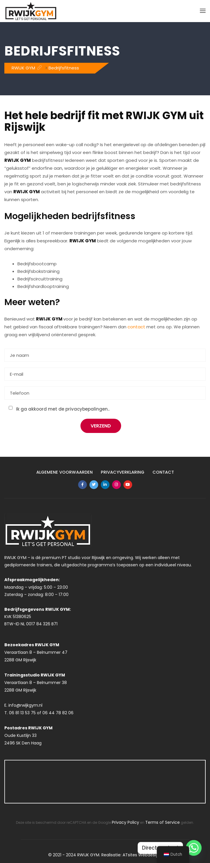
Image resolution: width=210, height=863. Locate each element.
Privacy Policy (125, 822)
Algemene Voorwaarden (64, 472)
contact (136, 327)
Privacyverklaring (123, 472)
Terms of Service (162, 822)
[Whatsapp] (194, 848)
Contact (164, 472)
